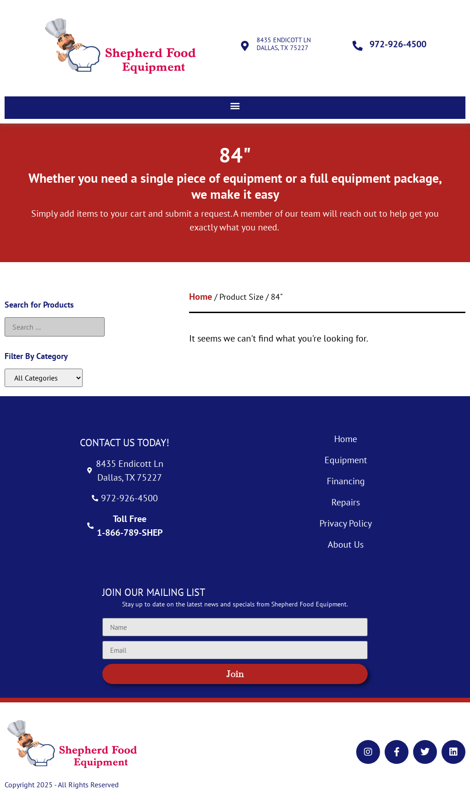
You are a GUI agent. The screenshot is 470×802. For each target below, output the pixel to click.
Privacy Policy (345, 523)
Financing (346, 481)
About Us (346, 544)
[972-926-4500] (357, 46)
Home (200, 297)
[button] (235, 105)
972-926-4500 (397, 44)
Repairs (345, 502)
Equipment (346, 460)
